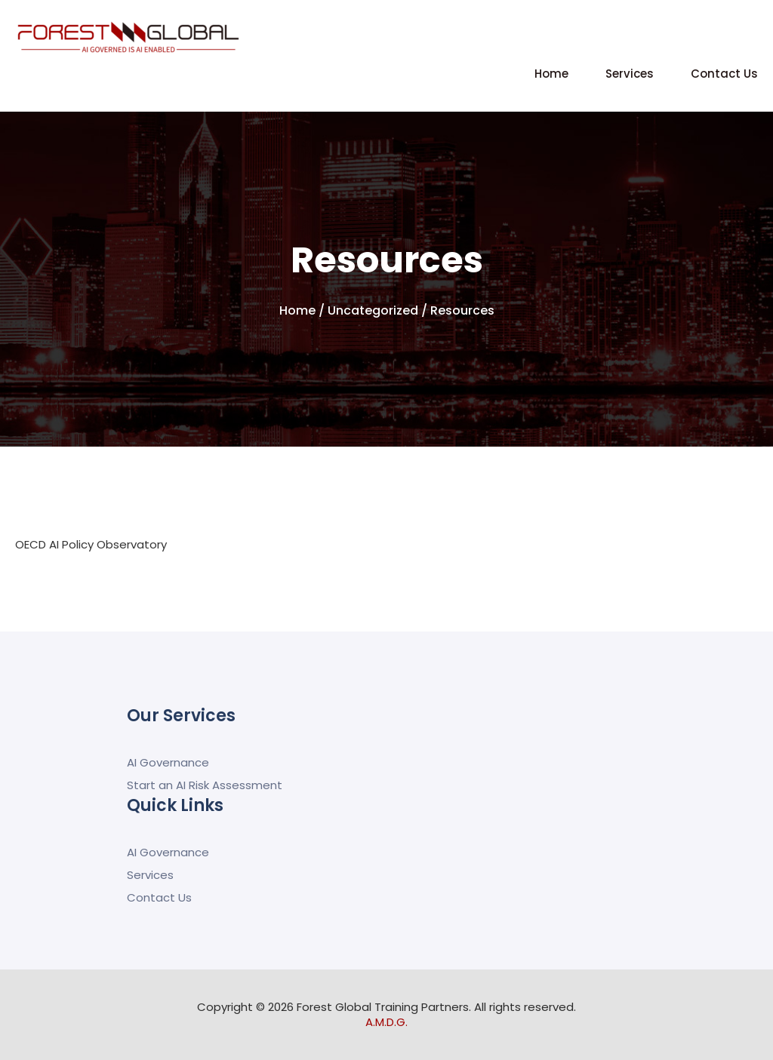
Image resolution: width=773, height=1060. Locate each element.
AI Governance (168, 762)
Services (629, 73)
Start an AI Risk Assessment (204, 785)
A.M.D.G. (386, 1022)
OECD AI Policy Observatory (91, 544)
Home (551, 73)
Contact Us (724, 73)
